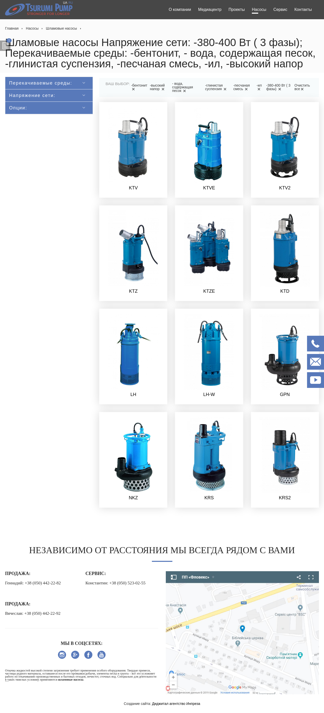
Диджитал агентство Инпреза (176, 704)
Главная (11, 28)
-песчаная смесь (241, 87)
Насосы (259, 9)
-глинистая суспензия (216, 87)
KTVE (209, 187)
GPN (285, 394)
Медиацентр (209, 9)
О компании (180, 9)
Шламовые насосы (61, 28)
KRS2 (285, 497)
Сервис (280, 9)
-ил (259, 87)
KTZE (209, 291)
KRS (209, 497)
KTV (133, 187)
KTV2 (285, 187)
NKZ (133, 497)
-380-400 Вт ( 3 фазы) (278, 87)
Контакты (303, 9)
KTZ (133, 291)
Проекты (237, 9)
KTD (284, 291)
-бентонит (139, 87)
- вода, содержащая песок (182, 87)
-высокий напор (158, 87)
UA (65, 2)
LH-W (209, 394)
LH (133, 394)
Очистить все (302, 87)
